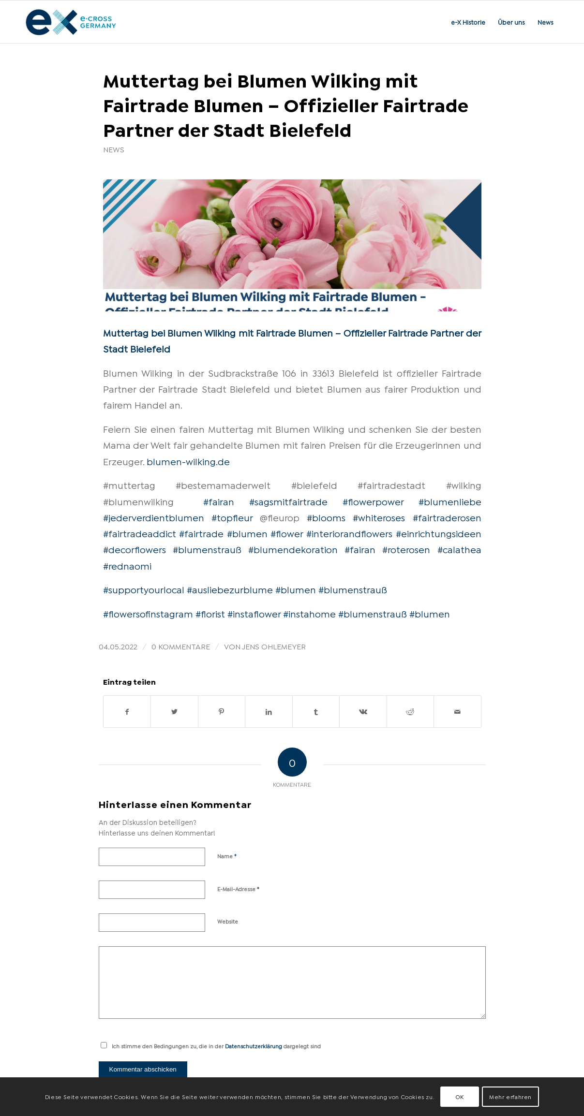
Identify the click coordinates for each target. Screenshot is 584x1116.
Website (227, 921)
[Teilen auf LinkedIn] (268, 711)
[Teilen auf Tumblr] (316, 711)
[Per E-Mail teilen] (457, 711)
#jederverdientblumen (153, 517)
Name (227, 855)
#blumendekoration (293, 549)
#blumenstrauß (207, 549)
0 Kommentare (180, 645)
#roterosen (406, 549)
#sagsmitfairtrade (288, 501)
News (113, 149)
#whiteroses (379, 517)
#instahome (309, 613)
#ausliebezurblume (230, 589)
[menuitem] (468, 21)
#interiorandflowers (349, 533)
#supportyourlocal (143, 589)
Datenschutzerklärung (253, 1046)
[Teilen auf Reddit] (410, 711)
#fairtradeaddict (139, 533)
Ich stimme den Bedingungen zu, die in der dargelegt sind (216, 1046)
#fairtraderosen (447, 517)
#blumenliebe (450, 501)
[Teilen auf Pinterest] (221, 711)
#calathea (459, 549)
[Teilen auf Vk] (363, 711)
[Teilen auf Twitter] (174, 711)
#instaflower (254, 613)
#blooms (326, 517)
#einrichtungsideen (438, 533)
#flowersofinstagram (148, 613)
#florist (210, 613)
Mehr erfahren (510, 1096)
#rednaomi (127, 565)
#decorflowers (134, 549)
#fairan (218, 501)
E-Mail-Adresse (238, 888)
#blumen (247, 533)
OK (460, 1096)
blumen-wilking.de (188, 461)
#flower (286, 533)
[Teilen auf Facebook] (127, 711)
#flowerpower (373, 501)
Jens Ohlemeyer (274, 645)
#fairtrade (201, 533)
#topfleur (232, 517)
